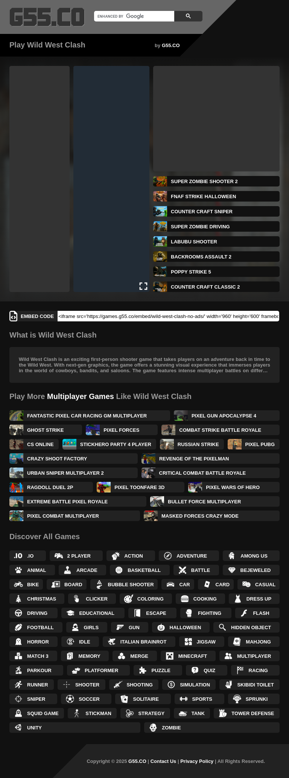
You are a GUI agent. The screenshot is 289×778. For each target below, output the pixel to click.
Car (184, 584)
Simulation (195, 685)
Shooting (140, 685)
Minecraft (192, 656)
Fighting (209, 613)
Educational (96, 613)
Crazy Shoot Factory (57, 459)
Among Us (254, 556)
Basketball (144, 570)
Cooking (205, 599)
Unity (34, 728)
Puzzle (160, 670)
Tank (198, 713)
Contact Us (163, 761)
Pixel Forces (121, 430)
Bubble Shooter (131, 584)
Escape (156, 613)
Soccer (89, 699)
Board (73, 584)
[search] (133, 16)
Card (223, 584)
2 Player (79, 556)
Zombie (171, 728)
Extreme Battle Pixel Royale (67, 501)
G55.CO (171, 45)
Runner (37, 685)
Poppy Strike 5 (191, 272)
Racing (258, 670)
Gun (134, 627)
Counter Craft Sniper (202, 211)
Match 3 (38, 656)
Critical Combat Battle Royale (202, 473)
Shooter (87, 685)
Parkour (39, 670)
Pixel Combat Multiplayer (63, 516)
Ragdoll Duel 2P (50, 487)
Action (133, 556)
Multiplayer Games (80, 396)
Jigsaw (206, 642)
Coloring (150, 599)
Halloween (185, 627)
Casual (265, 584)
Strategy (151, 713)
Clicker (97, 599)
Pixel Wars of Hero (233, 487)
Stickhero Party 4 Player (115, 444)
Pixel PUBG (260, 444)
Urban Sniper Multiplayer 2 (65, 473)
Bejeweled (255, 570)
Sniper (36, 699)
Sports (202, 699)
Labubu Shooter (194, 242)
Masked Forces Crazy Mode (200, 516)
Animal (36, 570)
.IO (30, 556)
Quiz (209, 670)
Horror (38, 642)
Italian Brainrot (143, 642)
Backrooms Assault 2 (201, 257)
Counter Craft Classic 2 (205, 287)
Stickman (98, 713)
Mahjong (258, 642)
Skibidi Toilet (255, 685)
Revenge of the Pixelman (194, 459)
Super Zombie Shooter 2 (204, 181)
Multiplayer (254, 656)
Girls (91, 627)
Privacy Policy (196, 761)
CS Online (40, 444)
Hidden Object (251, 627)
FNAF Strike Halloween (203, 196)
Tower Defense (252, 713)
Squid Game (43, 713)
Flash (261, 613)
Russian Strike (198, 444)
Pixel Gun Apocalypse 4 (224, 416)
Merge (139, 656)
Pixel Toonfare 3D (139, 487)
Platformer (101, 670)
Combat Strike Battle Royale (220, 430)
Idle (84, 642)
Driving (37, 613)
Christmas (41, 599)
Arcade (86, 570)
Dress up (258, 599)
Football (40, 627)
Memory (89, 656)
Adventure (191, 556)
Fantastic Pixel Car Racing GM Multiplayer (87, 416)
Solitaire (145, 699)
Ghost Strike (45, 430)
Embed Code (37, 316)
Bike (33, 584)
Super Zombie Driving (200, 226)
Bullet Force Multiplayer (204, 501)
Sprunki (257, 699)
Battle (200, 570)
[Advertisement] (39, 179)
